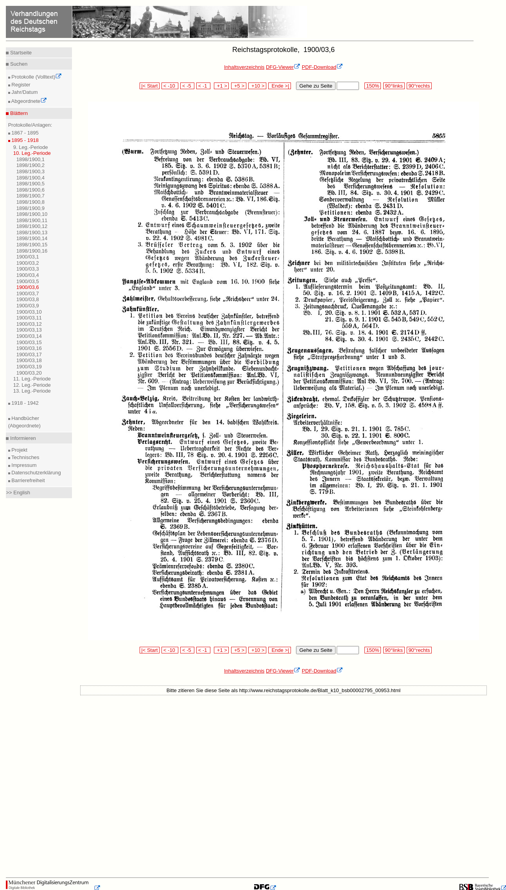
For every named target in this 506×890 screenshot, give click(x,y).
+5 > (238, 86)
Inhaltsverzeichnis (244, 67)
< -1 (203, 86)
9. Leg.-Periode (30, 147)
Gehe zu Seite (315, 86)
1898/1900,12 (32, 226)
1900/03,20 (29, 373)
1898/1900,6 (30, 190)
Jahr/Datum (24, 92)
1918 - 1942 (24, 403)
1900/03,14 (29, 336)
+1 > (221, 86)
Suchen (18, 64)
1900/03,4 (27, 275)
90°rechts (419, 86)
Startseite (20, 53)
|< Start (149, 86)
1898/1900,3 (30, 171)
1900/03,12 (29, 324)
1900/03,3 (27, 269)
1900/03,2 (27, 263)
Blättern (18, 113)
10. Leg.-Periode (32, 153)
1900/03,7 (27, 293)
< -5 (187, 86)
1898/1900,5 (30, 184)
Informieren (22, 438)
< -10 (170, 86)
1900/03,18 (29, 360)
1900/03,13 (29, 330)
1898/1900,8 (30, 202)
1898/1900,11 (32, 220)
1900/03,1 (27, 257)
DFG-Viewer (283, 67)
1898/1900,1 (30, 159)
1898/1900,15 (32, 245)
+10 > (257, 86)
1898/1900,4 (30, 178)
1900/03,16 (29, 348)
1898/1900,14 (32, 238)
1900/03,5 (27, 281)
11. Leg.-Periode (32, 379)
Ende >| (280, 86)
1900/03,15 (29, 342)
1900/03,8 (27, 299)
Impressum (23, 465)
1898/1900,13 (32, 232)
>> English (18, 492)
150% (372, 86)
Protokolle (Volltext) (36, 77)
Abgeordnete (28, 101)
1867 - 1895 (24, 133)
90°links (394, 86)
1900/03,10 (29, 312)
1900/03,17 (29, 354)
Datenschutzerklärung (35, 473)
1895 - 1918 (24, 140)
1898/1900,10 (32, 214)
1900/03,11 (29, 318)
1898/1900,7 (30, 196)
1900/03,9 (27, 306)
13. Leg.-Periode (32, 391)
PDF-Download (322, 67)
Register (20, 85)
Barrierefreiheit (27, 480)
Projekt (18, 450)
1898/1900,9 (30, 208)
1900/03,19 (29, 367)
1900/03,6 (27, 287)
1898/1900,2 (30, 165)
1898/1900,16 (32, 251)
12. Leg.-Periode (32, 385)
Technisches (24, 457)
